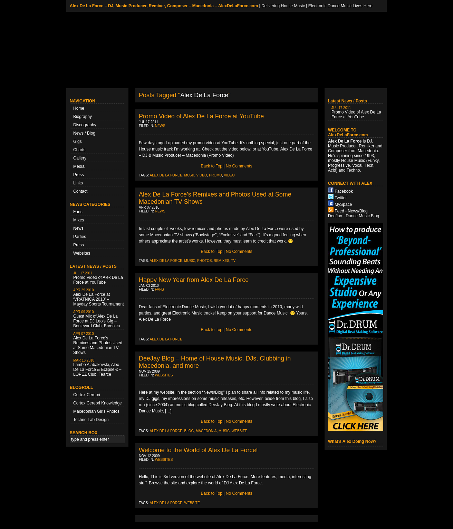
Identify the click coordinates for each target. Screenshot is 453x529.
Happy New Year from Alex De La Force (194, 279)
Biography (82, 116)
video (229, 175)
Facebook (344, 191)
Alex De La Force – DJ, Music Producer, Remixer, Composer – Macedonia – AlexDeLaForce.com (164, 5)
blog (189, 431)
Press (78, 174)
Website (239, 431)
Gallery (79, 158)
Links (78, 183)
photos (204, 261)
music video (195, 175)
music (189, 261)
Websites (81, 253)
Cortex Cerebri (86, 394)
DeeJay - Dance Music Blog (353, 215)
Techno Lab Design (91, 419)
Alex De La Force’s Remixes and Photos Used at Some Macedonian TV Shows (97, 343)
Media (79, 166)
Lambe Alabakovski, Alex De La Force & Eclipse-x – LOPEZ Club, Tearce (97, 367)
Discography (84, 124)
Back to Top (211, 166)
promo (215, 175)
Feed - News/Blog (351, 211)
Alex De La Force (166, 175)
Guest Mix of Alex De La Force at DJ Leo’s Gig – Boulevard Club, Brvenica (96, 319)
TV (233, 261)
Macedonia (206, 431)
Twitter (341, 197)
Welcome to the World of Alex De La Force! (198, 450)
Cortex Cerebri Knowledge (97, 403)
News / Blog (84, 133)
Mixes (78, 220)
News (78, 228)
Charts (79, 149)
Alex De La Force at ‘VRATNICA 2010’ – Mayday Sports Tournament (98, 297)
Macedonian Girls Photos (96, 411)
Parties (79, 236)
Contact (80, 191)
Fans (78, 211)
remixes (221, 261)
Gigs (77, 141)
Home (78, 108)
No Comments (239, 166)
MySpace (343, 204)
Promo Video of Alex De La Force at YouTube (98, 278)
